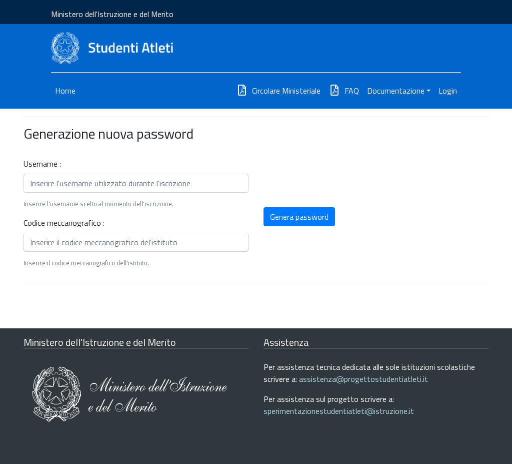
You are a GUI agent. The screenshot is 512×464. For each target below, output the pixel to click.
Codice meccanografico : (64, 223)
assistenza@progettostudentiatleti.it (363, 379)
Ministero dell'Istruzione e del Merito (112, 14)
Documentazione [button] (395, 91)
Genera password (299, 217)
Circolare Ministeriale (278, 91)
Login (447, 91)
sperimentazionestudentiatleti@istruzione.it (339, 411)
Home (65, 91)
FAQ (343, 91)
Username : (42, 164)
